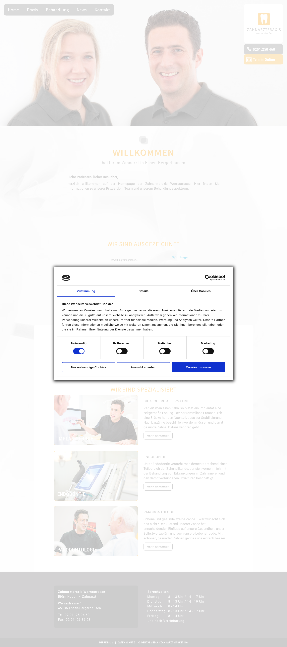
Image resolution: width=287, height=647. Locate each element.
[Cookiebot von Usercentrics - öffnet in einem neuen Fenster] (207, 278)
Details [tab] (143, 291)
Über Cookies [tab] (201, 291)
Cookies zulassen (198, 367)
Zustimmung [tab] (86, 291)
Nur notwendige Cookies (88, 367)
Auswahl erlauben (143, 367)
